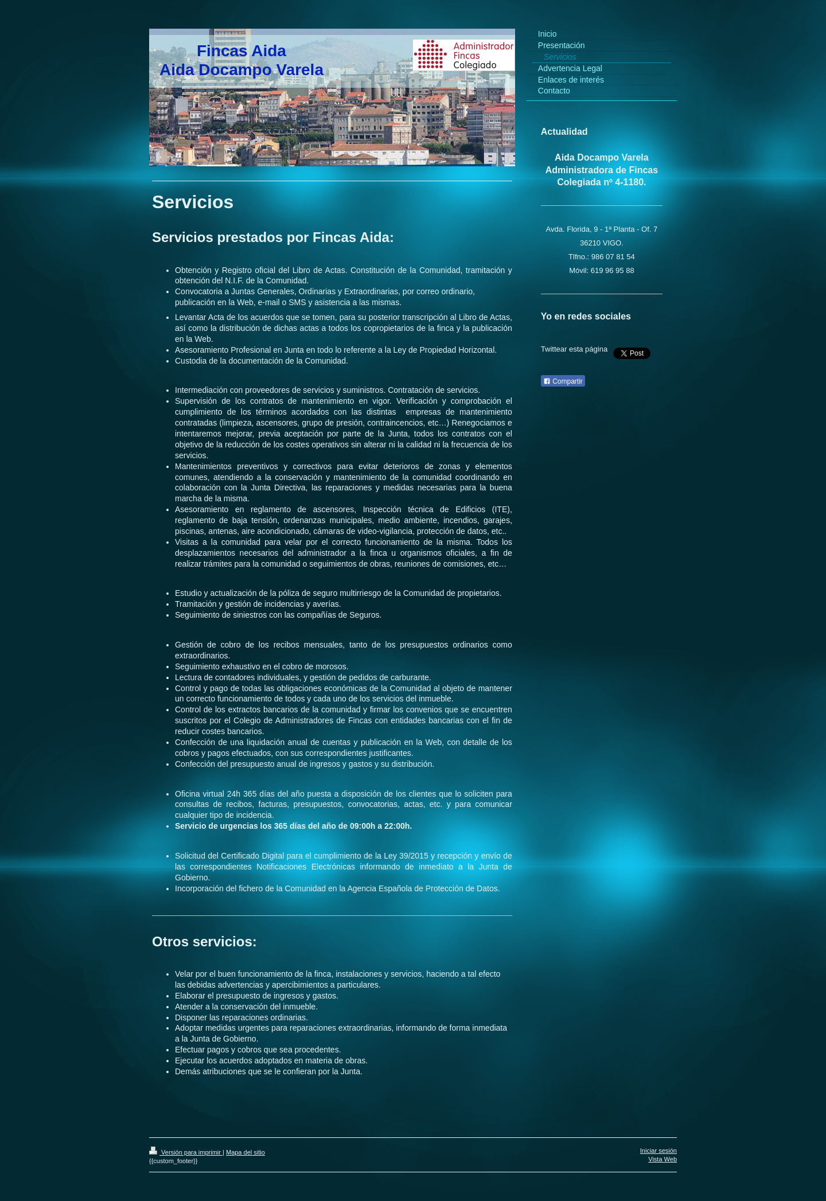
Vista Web (662, 1159)
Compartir (563, 381)
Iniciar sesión (658, 1150)
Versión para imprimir (186, 1152)
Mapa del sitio (245, 1152)
